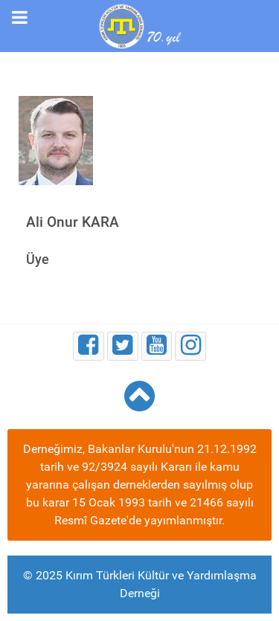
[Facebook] (88, 346)
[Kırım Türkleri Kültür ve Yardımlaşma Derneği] (139, 25)
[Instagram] (190, 346)
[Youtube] (157, 346)
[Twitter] (122, 346)
